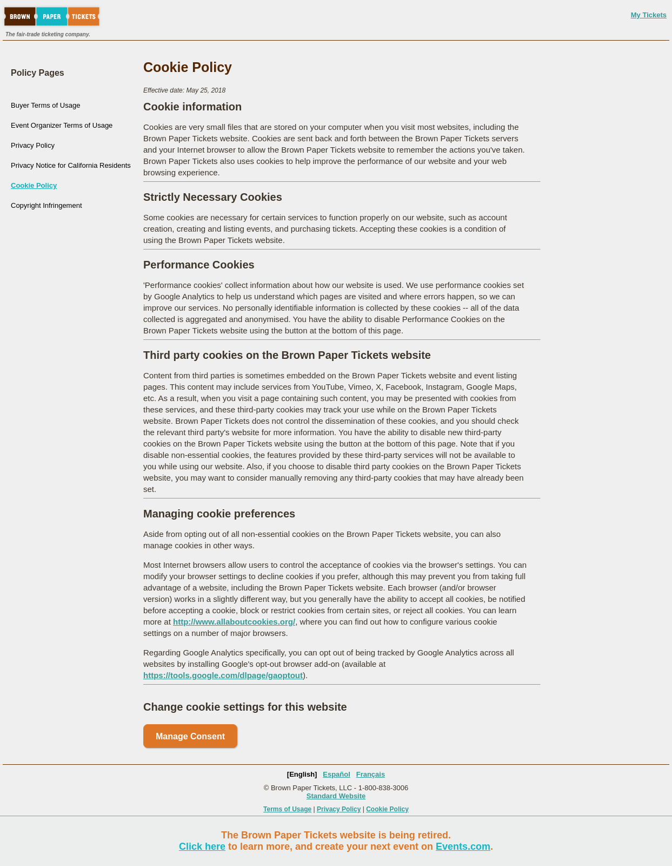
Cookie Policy (34, 185)
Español (336, 774)
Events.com (463, 846)
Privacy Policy (33, 145)
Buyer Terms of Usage (45, 105)
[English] (302, 774)
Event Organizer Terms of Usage (61, 125)
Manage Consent (190, 736)
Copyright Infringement (46, 205)
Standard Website (336, 796)
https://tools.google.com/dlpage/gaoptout (223, 675)
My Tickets (649, 15)
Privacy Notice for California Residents (71, 165)
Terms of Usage (287, 809)
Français (370, 774)
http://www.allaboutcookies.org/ (234, 621)
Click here (202, 846)
